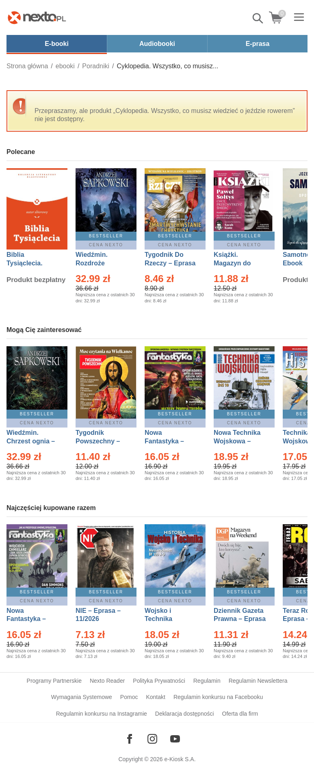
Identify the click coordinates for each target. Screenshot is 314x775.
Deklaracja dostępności (184, 713)
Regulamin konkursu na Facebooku (218, 697)
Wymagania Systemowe (81, 697)
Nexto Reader (107, 680)
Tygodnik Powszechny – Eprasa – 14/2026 (102, 441)
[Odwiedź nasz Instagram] (152, 738)
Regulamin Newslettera (258, 680)
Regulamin (207, 680)
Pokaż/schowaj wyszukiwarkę (258, 18)
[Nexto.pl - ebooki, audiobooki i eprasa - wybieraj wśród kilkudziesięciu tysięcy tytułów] (36, 17)
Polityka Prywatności (159, 680)
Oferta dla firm (240, 713)
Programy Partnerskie (54, 680)
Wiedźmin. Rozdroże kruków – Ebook (101, 263)
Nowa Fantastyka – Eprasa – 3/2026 (169, 441)
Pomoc (129, 697)
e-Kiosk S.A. (180, 759)
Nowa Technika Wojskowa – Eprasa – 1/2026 (238, 441)
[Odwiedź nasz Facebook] (129, 738)
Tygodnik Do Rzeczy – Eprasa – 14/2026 (170, 263)
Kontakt (155, 697)
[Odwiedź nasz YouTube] (175, 738)
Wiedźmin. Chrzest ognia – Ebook (30, 441)
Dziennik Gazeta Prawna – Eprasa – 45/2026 (240, 619)
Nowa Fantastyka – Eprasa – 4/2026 (30, 619)
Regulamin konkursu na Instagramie (101, 713)
